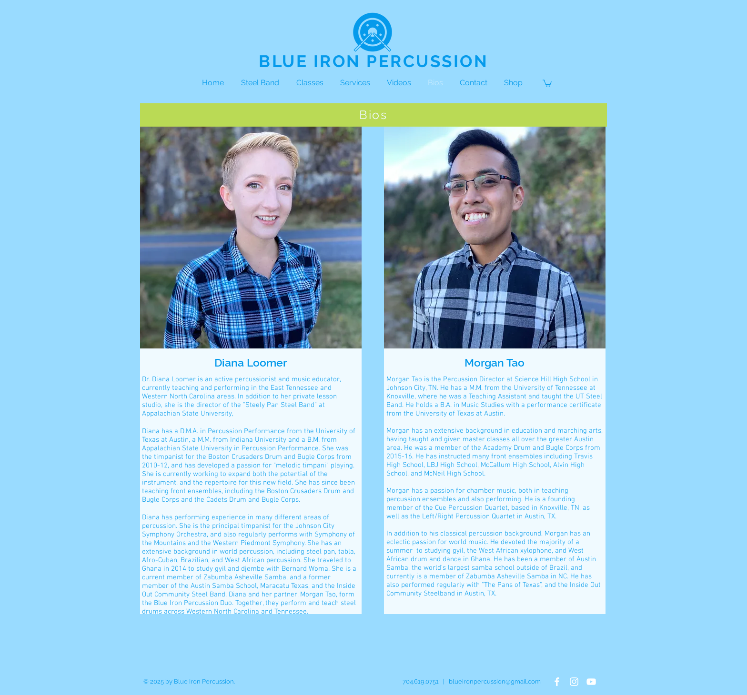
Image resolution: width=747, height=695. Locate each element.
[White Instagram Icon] (574, 681)
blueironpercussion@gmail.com (495, 681)
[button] (547, 83)
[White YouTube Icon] (591, 681)
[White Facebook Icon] (557, 681)
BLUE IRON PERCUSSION (373, 61)
